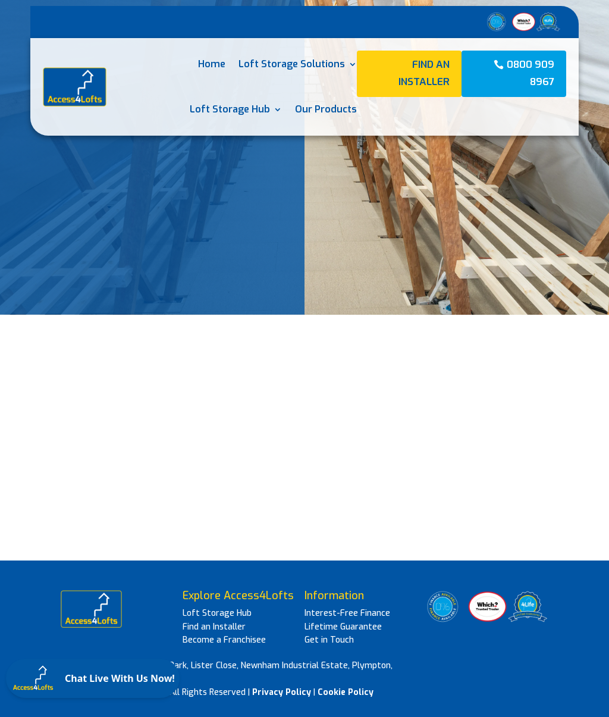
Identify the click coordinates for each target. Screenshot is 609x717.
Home (211, 64)
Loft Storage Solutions (291, 64)
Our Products (326, 109)
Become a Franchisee (224, 640)
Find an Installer (424, 73)
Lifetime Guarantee (343, 627)
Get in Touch (329, 640)
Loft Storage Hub (230, 109)
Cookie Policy (345, 692)
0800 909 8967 (530, 73)
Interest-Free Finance (347, 613)
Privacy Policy (281, 692)
